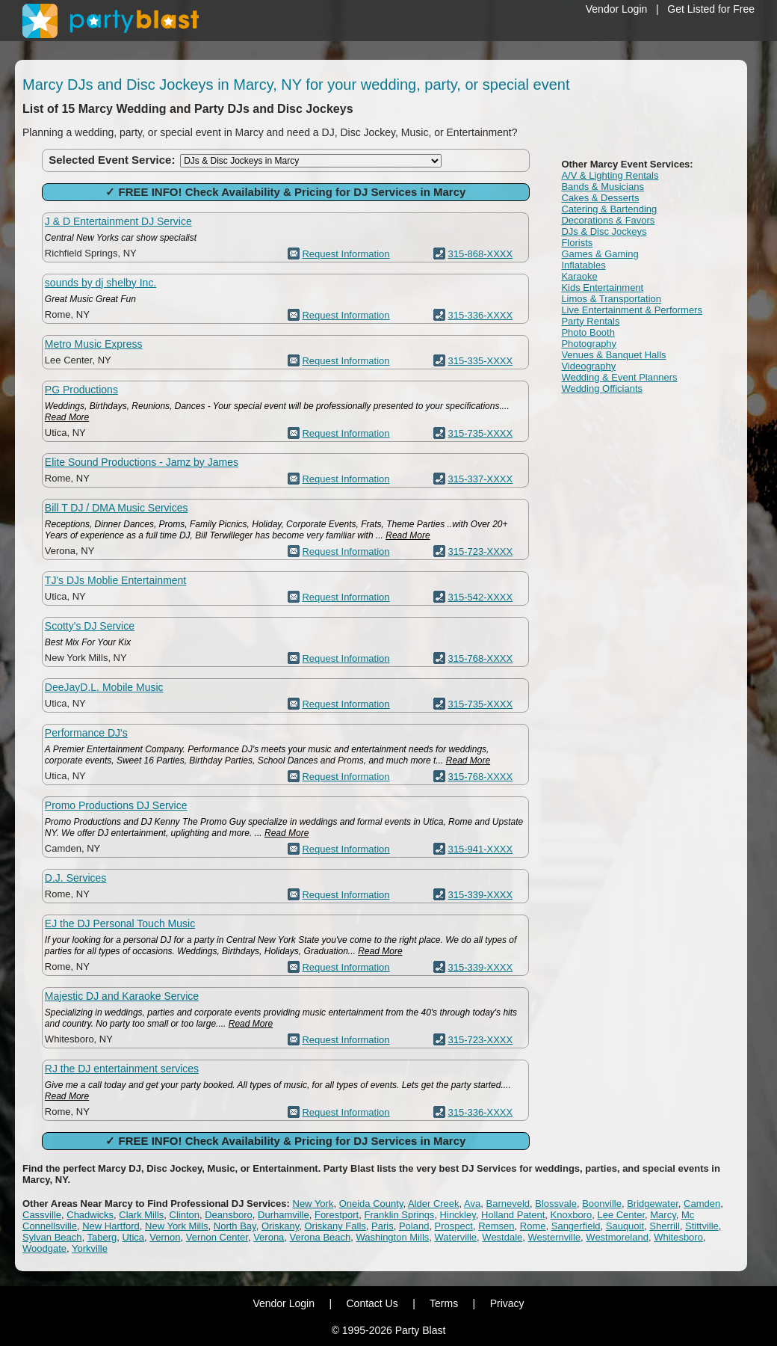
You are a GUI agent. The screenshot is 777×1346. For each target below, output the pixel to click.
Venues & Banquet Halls (613, 354)
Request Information (345, 253)
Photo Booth (588, 332)
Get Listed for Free (711, 9)
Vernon (164, 1237)
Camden (702, 1203)
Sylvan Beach (52, 1237)
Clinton (184, 1214)
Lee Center (621, 1214)
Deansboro (229, 1214)
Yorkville (90, 1248)
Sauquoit (625, 1226)
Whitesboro (678, 1237)
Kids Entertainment (602, 287)
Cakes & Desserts (600, 197)
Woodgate (44, 1248)
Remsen (496, 1226)
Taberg (102, 1237)
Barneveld (508, 1203)
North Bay (235, 1226)
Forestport (337, 1214)
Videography (588, 366)
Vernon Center (217, 1237)
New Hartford (111, 1226)
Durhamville (283, 1214)
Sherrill (664, 1226)
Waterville (456, 1237)
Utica (133, 1237)
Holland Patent (513, 1214)
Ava (472, 1203)
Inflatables (583, 265)
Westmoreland (617, 1237)
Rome (533, 1226)
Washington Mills (393, 1237)
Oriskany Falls (334, 1226)
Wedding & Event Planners (619, 377)
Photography (588, 343)
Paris (382, 1226)
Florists (576, 242)
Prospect (454, 1226)
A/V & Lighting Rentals (609, 175)
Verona (268, 1237)
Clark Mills (141, 1214)
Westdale (502, 1237)
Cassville (41, 1214)
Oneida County (371, 1203)
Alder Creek (433, 1203)
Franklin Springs (399, 1214)
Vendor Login (617, 9)
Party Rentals (590, 321)
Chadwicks (90, 1214)
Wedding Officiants (602, 388)
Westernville (554, 1237)
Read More (67, 417)
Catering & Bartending (609, 209)
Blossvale (556, 1203)
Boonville (602, 1203)
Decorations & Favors (607, 220)
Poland (414, 1226)
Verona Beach (320, 1237)
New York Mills (176, 1226)
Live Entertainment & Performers (631, 310)
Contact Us (371, 1303)
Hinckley (458, 1214)
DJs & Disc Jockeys (603, 231)
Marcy (662, 1214)
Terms (444, 1303)
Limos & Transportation (611, 298)
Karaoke (579, 276)
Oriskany (280, 1226)
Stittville (702, 1226)
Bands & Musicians (602, 186)
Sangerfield (576, 1226)
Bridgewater (652, 1203)
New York (313, 1203)
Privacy (507, 1303)
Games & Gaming (599, 253)
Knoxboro (571, 1214)
